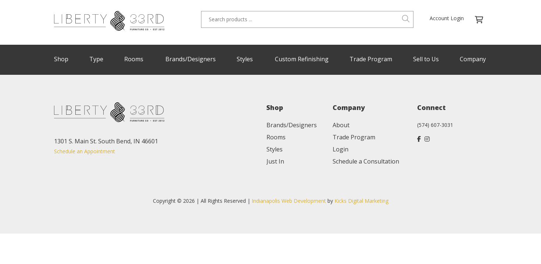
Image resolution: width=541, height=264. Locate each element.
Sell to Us (426, 59)
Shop (61, 59)
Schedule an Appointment (84, 151)
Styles (245, 59)
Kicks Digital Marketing (361, 200)
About (341, 125)
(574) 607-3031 (435, 124)
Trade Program (371, 59)
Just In (275, 161)
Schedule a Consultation (366, 161)
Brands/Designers (190, 59)
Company (473, 59)
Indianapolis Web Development (289, 200)
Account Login (447, 18)
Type (96, 59)
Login (340, 149)
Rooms (133, 59)
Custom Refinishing (302, 59)
